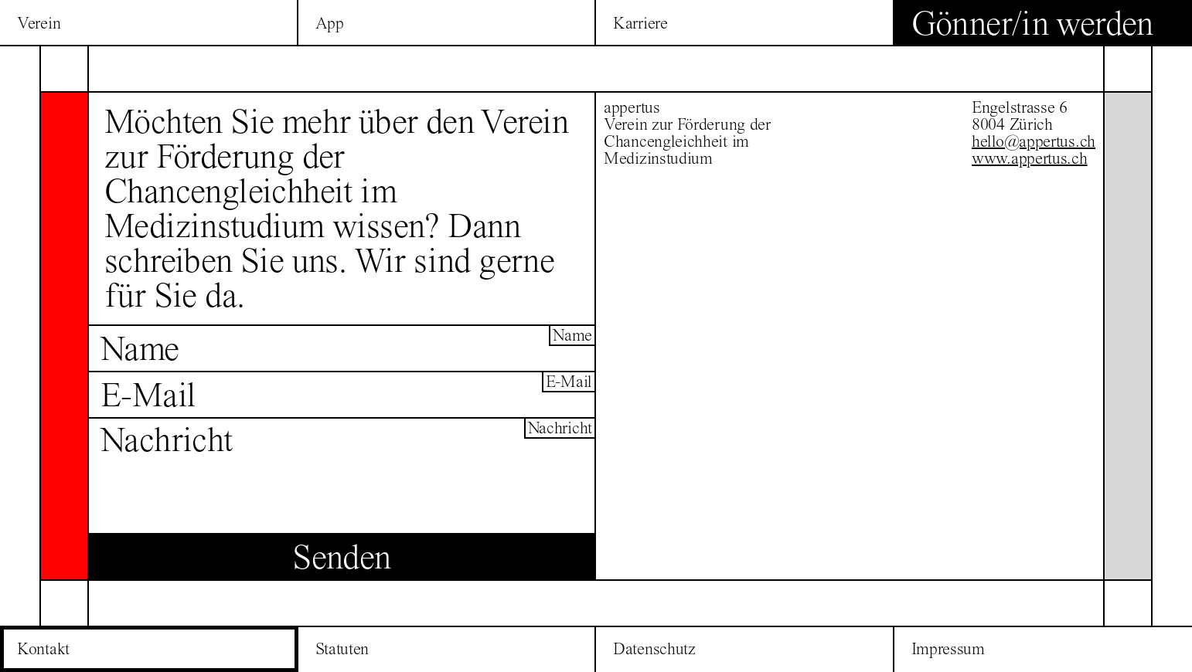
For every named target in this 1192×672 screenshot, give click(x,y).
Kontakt (43, 649)
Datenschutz (654, 649)
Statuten (342, 649)
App (329, 23)
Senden (341, 557)
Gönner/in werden (1032, 23)
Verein (38, 23)
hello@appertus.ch (1033, 141)
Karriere (640, 23)
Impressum (948, 649)
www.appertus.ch (1030, 158)
